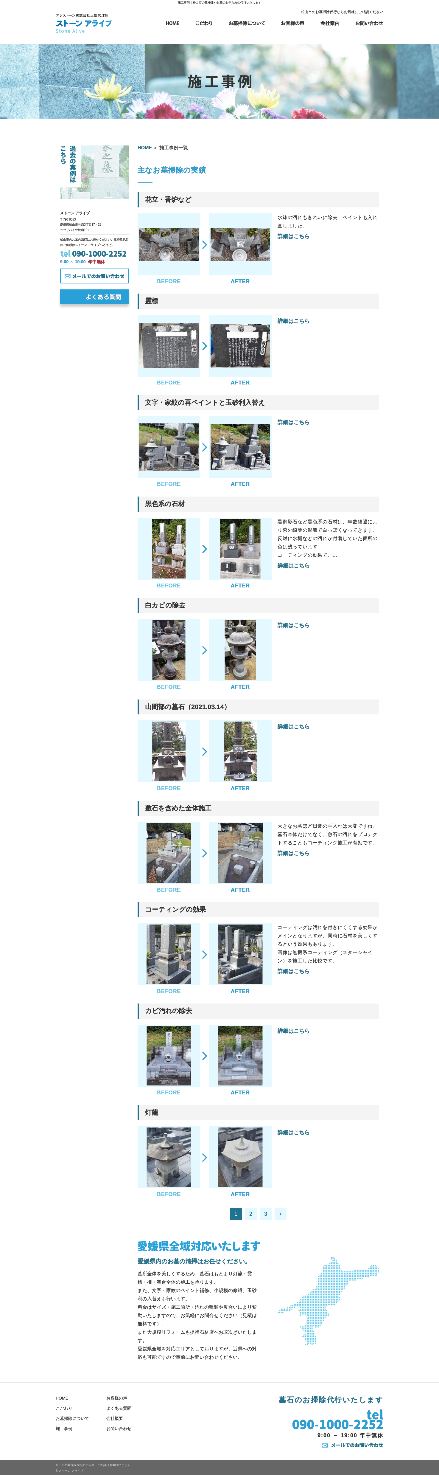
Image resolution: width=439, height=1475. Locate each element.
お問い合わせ (118, 1428)
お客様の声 (116, 1398)
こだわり (64, 1408)
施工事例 (64, 1428)
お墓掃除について (72, 1418)
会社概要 (114, 1418)
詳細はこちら (294, 236)
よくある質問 (103, 296)
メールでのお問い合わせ (357, 1444)
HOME (145, 147)
